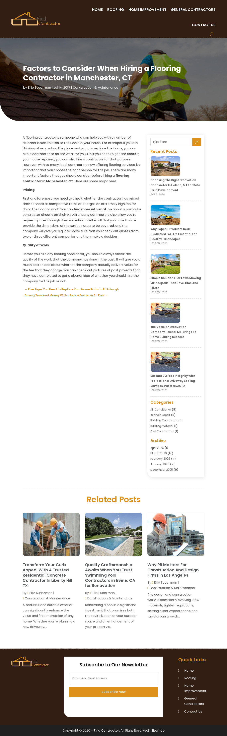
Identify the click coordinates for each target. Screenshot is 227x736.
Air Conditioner (160, 410)
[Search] (196, 142)
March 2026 (158, 453)
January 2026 (159, 464)
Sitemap (158, 730)
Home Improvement (147, 9)
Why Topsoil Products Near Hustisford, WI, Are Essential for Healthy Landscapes (173, 234)
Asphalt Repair (160, 415)
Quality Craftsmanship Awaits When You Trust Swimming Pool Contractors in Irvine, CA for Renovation (110, 575)
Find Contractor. (107, 730)
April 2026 (157, 448)
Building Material (161, 426)
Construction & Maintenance (95, 87)
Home (97, 9)
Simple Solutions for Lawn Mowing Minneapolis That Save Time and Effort (175, 283)
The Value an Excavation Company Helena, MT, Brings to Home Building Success (173, 332)
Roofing (115, 9)
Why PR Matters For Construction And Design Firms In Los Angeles (173, 570)
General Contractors (193, 9)
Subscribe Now (113, 714)
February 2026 (160, 459)
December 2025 (161, 470)
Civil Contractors (162, 431)
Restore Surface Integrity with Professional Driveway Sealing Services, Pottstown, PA (172, 381)
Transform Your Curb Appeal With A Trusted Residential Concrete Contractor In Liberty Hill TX (47, 575)
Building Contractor (163, 420)
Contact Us (204, 24)
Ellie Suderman (39, 87)
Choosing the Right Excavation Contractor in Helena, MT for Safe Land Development (175, 185)
